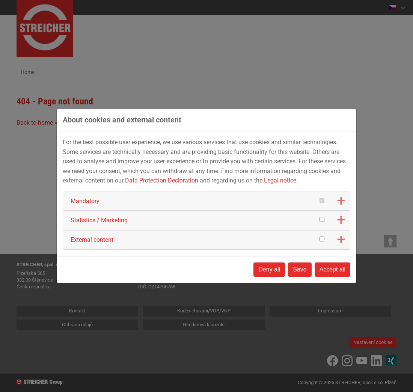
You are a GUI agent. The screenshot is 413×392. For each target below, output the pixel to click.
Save (299, 269)
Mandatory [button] (85, 201)
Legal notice (280, 180)
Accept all (332, 269)
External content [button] (92, 239)
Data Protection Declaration (161, 180)
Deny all (269, 269)
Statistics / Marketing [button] (99, 220)
